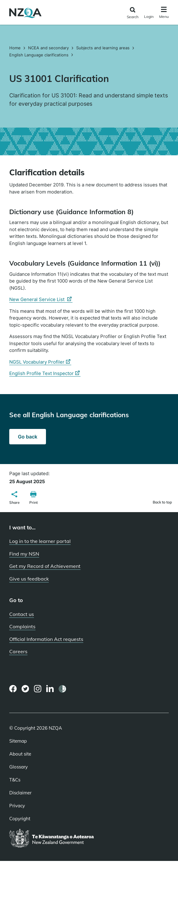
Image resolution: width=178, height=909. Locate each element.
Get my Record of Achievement (45, 566)
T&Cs (14, 780)
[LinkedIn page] (50, 689)
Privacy (17, 806)
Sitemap (18, 741)
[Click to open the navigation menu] (164, 13)
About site (20, 754)
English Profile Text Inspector (45, 373)
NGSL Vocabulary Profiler (40, 362)
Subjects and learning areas (103, 47)
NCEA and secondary (48, 47)
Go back (27, 437)
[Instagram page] (38, 688)
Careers (18, 651)
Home (15, 47)
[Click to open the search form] (132, 13)
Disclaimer (20, 793)
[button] (14, 498)
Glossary (18, 767)
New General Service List (40, 299)
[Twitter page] (25, 688)
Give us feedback (29, 579)
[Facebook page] (13, 688)
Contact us (21, 614)
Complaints (22, 626)
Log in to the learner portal (40, 541)
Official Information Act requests (46, 639)
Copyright (19, 818)
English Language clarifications (38, 54)
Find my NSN (24, 554)
